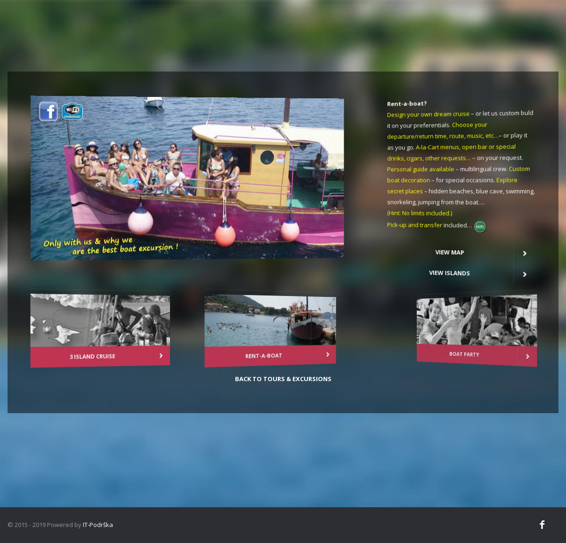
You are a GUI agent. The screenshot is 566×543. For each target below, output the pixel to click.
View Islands (461, 266)
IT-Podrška (97, 524)
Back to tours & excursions (283, 379)
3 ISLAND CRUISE (76, 353)
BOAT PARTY (502, 350)
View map (462, 247)
